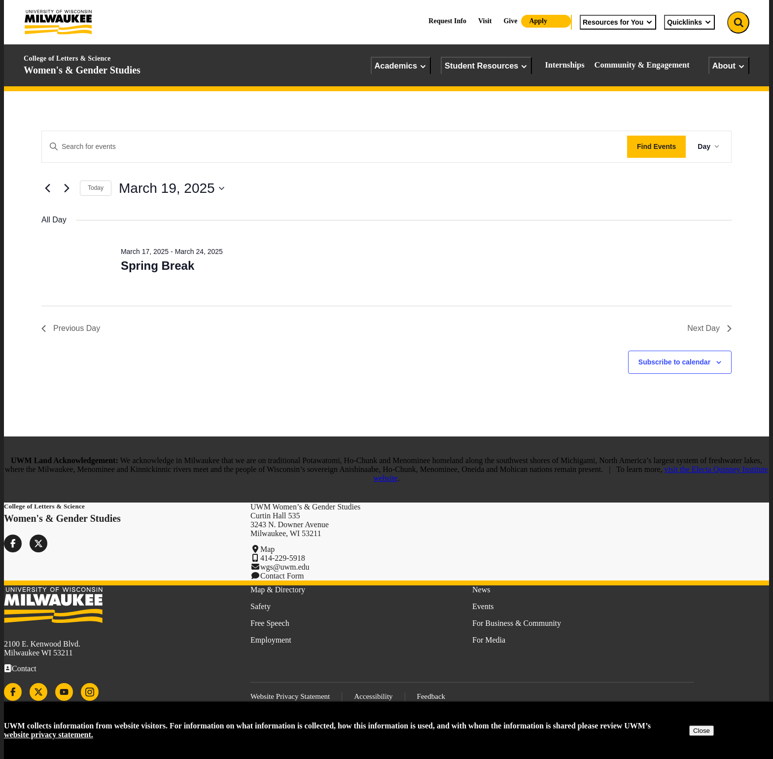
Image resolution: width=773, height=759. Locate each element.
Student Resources (486, 66)
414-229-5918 (282, 558)
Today (96, 187)
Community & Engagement (642, 65)
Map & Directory (277, 589)
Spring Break (157, 265)
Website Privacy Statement (290, 696)
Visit (485, 21)
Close (701, 730)
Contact (24, 668)
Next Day (709, 328)
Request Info (447, 21)
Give (510, 21)
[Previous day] (47, 188)
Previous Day (70, 328)
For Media (488, 640)
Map (267, 549)
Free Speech (269, 623)
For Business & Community (516, 623)
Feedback (431, 696)
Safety (260, 606)
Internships (564, 65)
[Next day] (66, 188)
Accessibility (373, 696)
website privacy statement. (48, 734)
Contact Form (282, 576)
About (728, 66)
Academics (401, 66)
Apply (538, 21)
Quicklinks (689, 22)
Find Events (656, 146)
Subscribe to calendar (674, 362)
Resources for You (618, 22)
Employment (270, 640)
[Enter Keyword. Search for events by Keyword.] (334, 146)
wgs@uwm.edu (285, 567)
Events (483, 606)
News (481, 589)
